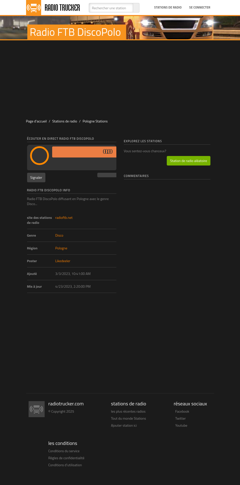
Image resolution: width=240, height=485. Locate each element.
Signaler (36, 177)
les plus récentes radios (128, 411)
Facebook (182, 411)
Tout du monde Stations (128, 418)
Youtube (181, 425)
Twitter (180, 418)
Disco (59, 235)
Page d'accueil (36, 121)
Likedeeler (62, 260)
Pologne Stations (95, 121)
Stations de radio (168, 7)
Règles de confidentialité (66, 457)
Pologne (61, 248)
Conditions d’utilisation (65, 464)
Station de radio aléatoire (188, 160)
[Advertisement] (122, 78)
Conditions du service (64, 450)
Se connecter (199, 7)
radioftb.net (63, 217)
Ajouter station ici (124, 425)
